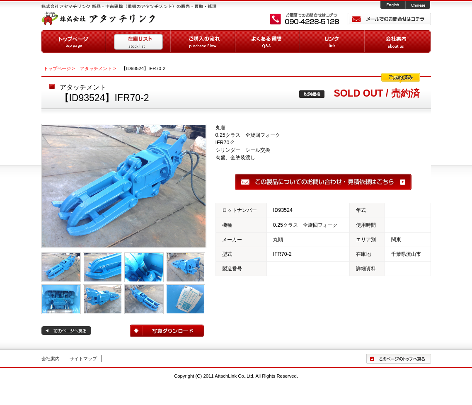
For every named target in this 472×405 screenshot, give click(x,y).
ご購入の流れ (203, 41)
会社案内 (398, 41)
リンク (332, 41)
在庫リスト (138, 41)
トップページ (73, 41)
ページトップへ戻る (398, 359)
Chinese (418, 5)
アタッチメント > (98, 68)
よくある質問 (267, 41)
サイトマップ (83, 358)
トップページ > (59, 68)
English (393, 5)
